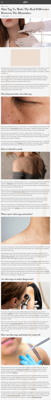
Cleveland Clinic (15, 128)
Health (34, 261)
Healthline (17, 208)
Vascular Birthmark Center (7, 257)
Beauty (2, 6)
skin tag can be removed (22, 369)
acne (7, 80)
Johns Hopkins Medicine (17, 323)
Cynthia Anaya (5, 16)
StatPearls (20, 143)
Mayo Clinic (10, 183)
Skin (7, 6)
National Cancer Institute (19, 192)
